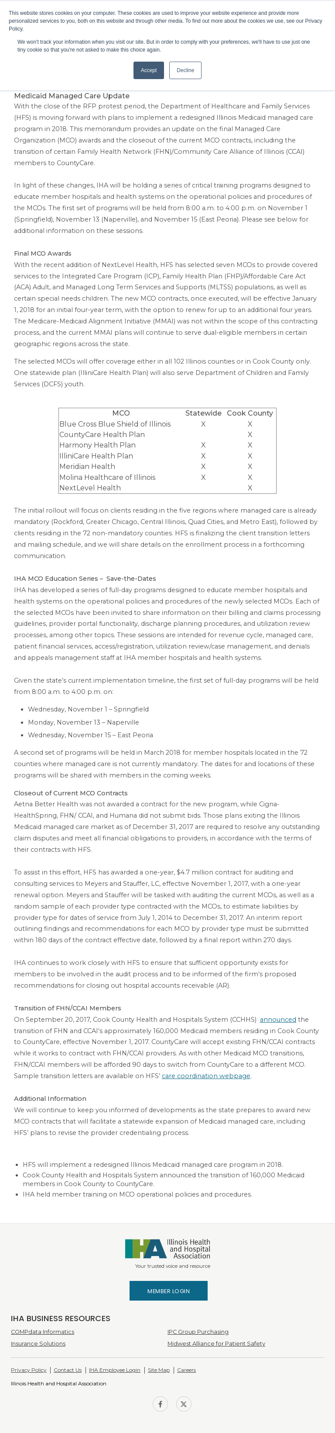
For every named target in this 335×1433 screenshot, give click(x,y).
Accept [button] (149, 70)
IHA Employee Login (114, 1370)
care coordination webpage (206, 1076)
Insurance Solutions (38, 1343)
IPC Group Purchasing (198, 1332)
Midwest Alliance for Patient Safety (216, 1343)
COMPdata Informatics (42, 1332)
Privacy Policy (29, 1370)
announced (278, 1020)
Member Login (168, 1291)
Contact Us (68, 1370)
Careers (186, 1370)
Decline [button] (185, 70)
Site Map (159, 1370)
